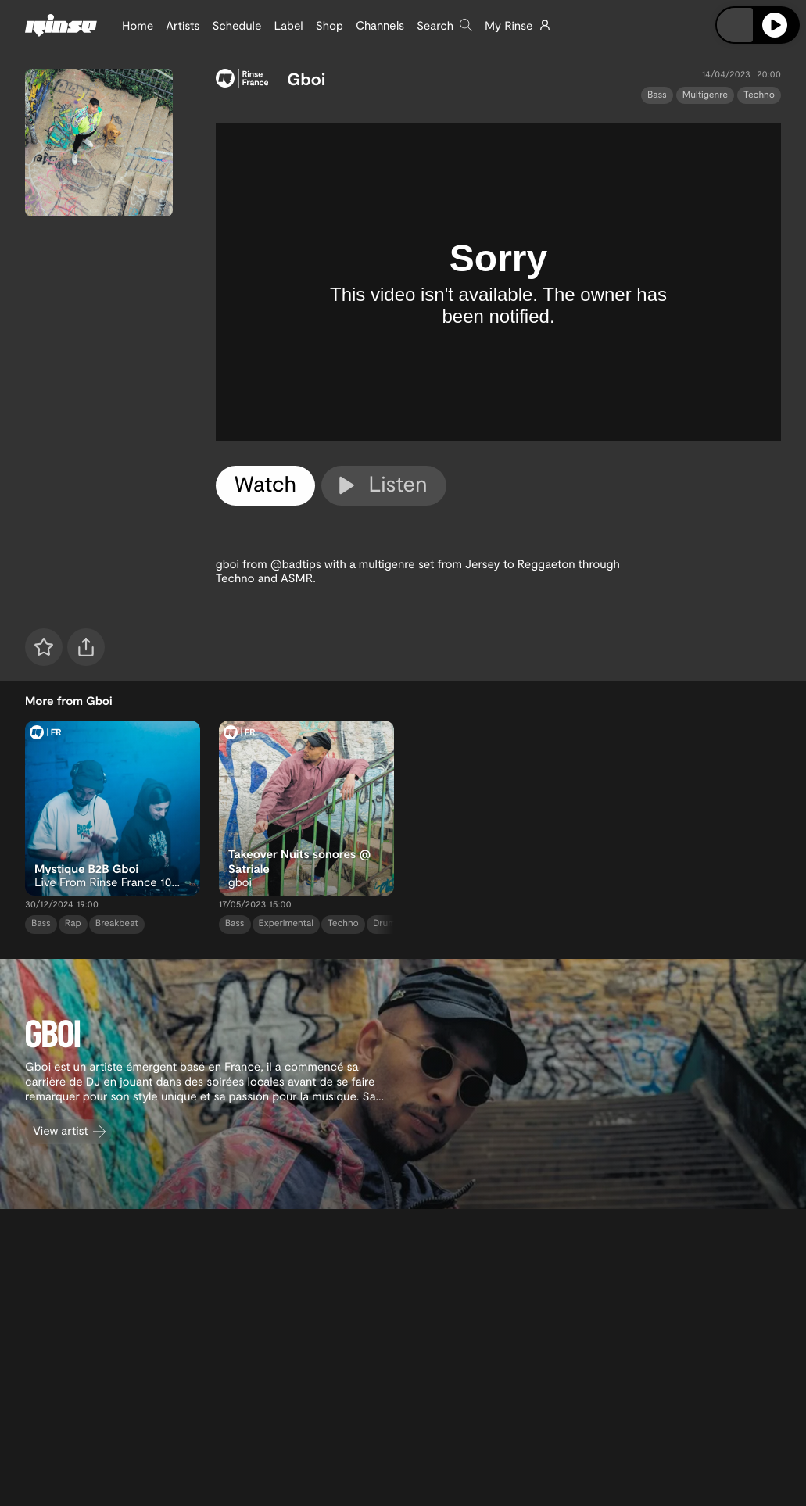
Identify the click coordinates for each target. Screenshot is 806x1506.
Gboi (306, 79)
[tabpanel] (498, 282)
